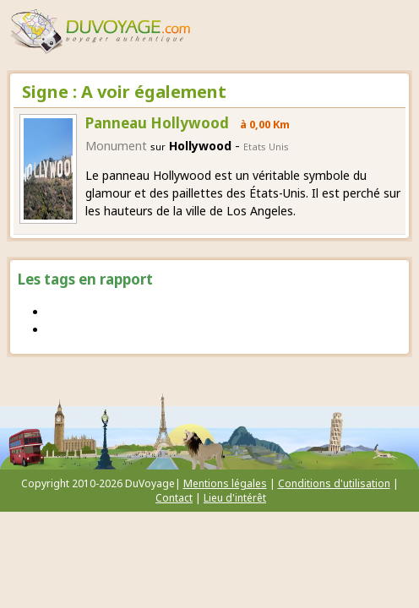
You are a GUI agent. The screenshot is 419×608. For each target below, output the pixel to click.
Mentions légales (225, 483)
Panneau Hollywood (157, 123)
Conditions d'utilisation (334, 483)
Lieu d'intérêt (235, 498)
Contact (174, 498)
